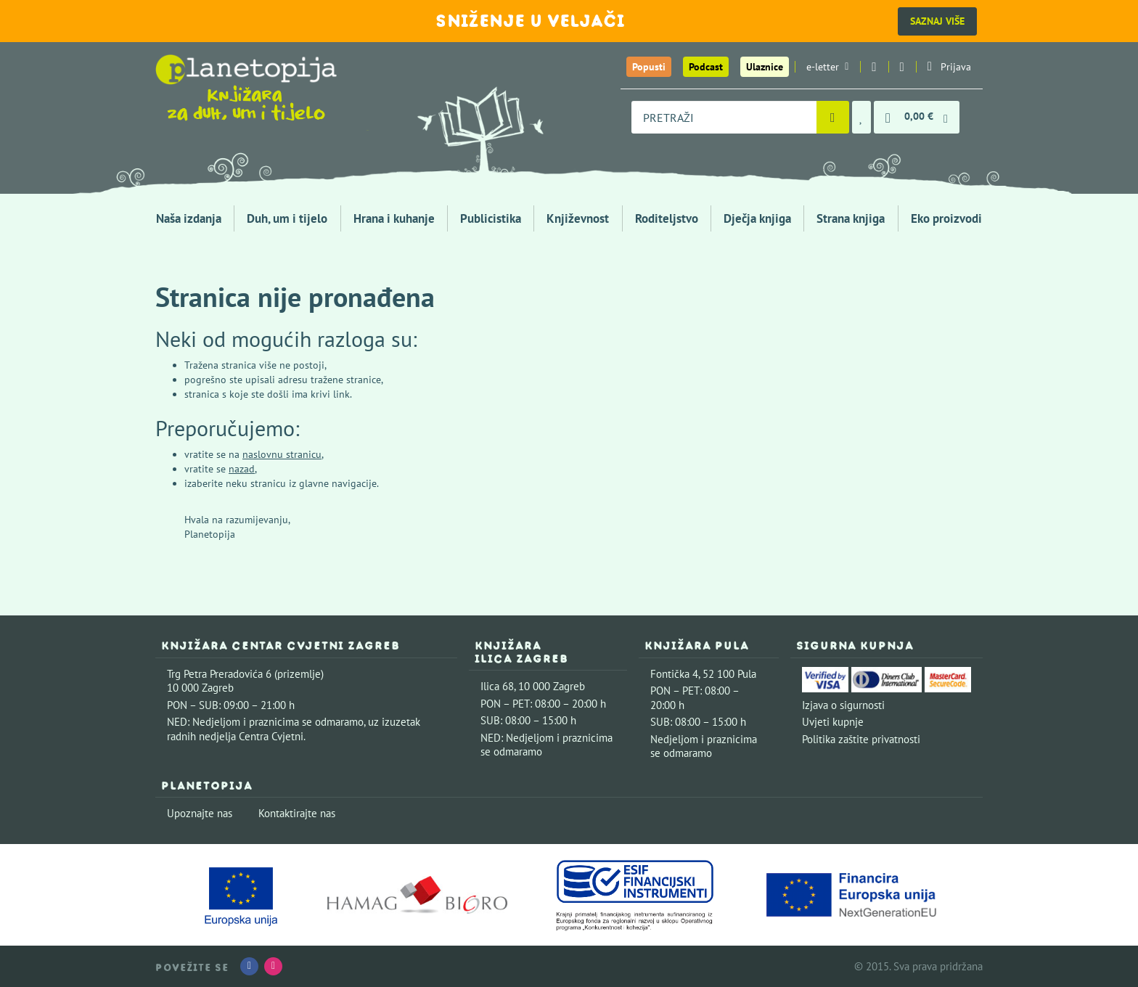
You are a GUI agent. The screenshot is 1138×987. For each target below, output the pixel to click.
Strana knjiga (850, 218)
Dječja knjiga (757, 218)
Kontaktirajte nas (296, 813)
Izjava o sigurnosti (843, 705)
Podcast (706, 66)
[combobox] (723, 117)
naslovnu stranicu (282, 454)
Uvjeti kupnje (833, 722)
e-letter (827, 66)
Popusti (649, 66)
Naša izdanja (188, 218)
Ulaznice (764, 66)
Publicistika (490, 218)
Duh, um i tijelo (287, 218)
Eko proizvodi (946, 218)
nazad (242, 468)
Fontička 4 (674, 674)
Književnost (578, 218)
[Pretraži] (832, 117)
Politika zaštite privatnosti (861, 739)
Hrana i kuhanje (394, 218)
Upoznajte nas (199, 813)
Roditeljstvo (666, 218)
